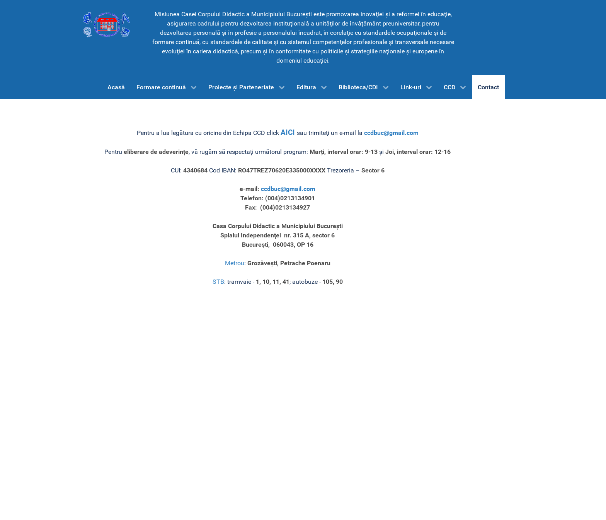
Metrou (234, 263)
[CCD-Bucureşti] (106, 24)
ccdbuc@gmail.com (391, 132)
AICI (289, 132)
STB (218, 281)
